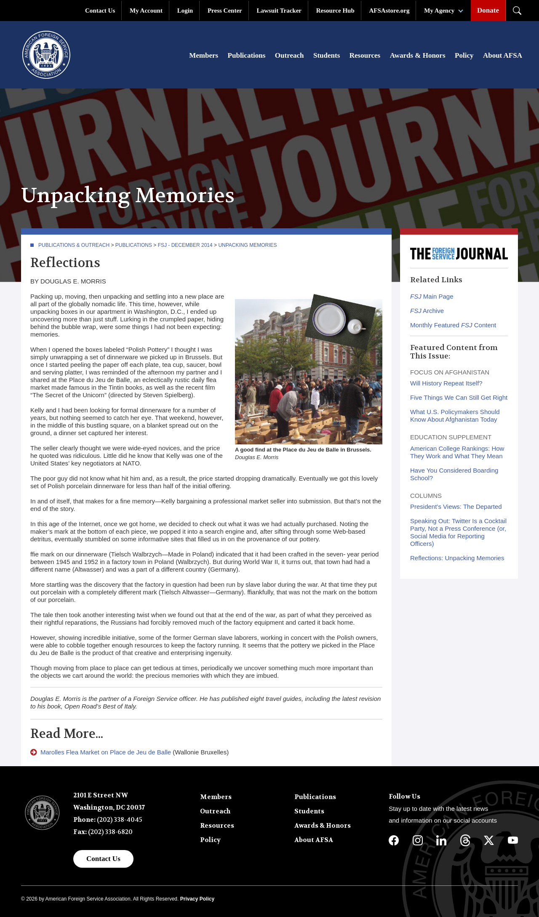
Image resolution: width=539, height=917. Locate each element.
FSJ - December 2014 (185, 245)
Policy (464, 55)
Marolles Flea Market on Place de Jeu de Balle (105, 752)
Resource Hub (335, 10)
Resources (365, 55)
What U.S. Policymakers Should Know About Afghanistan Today (455, 415)
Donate (488, 10)
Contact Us (100, 10)
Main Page (432, 296)
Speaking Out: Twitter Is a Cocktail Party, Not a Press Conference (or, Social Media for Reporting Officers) (458, 532)
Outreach (289, 55)
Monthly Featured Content (453, 325)
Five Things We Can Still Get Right (458, 397)
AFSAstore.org (389, 10)
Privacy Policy (197, 899)
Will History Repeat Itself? (446, 383)
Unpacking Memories (247, 245)
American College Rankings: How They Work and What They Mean (457, 452)
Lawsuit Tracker (279, 10)
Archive (427, 310)
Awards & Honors (418, 55)
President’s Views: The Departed (456, 506)
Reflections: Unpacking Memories (457, 557)
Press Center (225, 10)
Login (185, 10)
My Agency (439, 10)
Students (326, 55)
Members (203, 55)
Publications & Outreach (73, 245)
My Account (146, 10)
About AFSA (502, 55)
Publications (247, 55)
